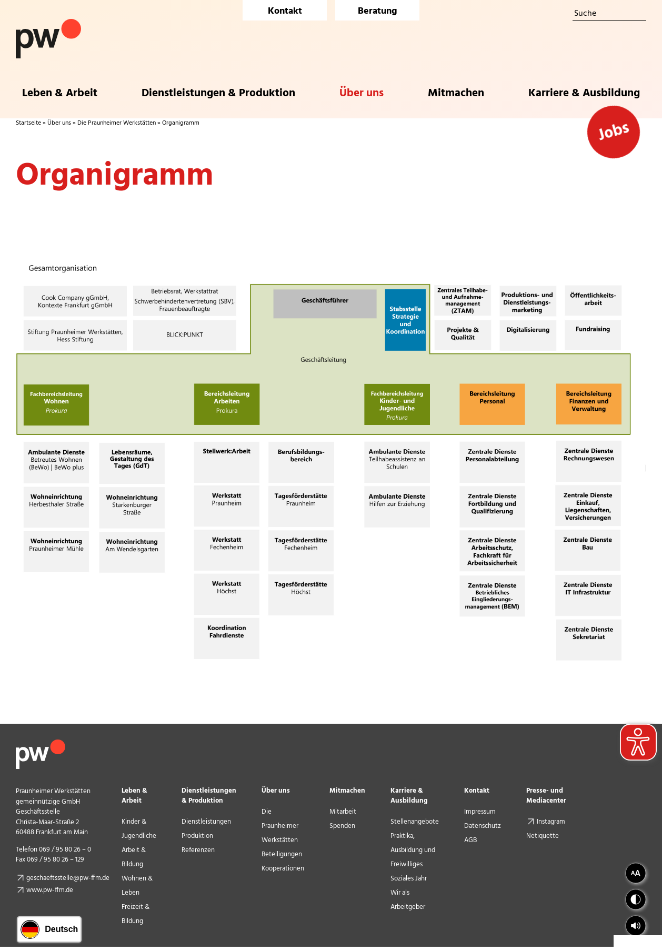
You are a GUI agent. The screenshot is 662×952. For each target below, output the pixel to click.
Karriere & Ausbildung (409, 796)
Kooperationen (283, 868)
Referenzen (198, 850)
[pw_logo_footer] (40, 744)
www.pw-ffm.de (49, 890)
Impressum (480, 811)
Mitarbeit (342, 811)
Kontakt (285, 11)
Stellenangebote (414, 821)
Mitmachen (347, 791)
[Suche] (609, 14)
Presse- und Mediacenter (546, 796)
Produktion (197, 836)
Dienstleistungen (206, 821)
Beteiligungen (282, 854)
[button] (635, 925)
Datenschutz (482, 826)
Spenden (342, 826)
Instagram (556, 821)
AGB (470, 840)
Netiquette (542, 836)
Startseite (28, 123)
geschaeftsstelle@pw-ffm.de (67, 878)
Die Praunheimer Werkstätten (116, 123)
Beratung (377, 11)
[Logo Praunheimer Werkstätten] (48, 23)
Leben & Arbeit (134, 796)
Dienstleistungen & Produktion (209, 796)
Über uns (59, 123)
